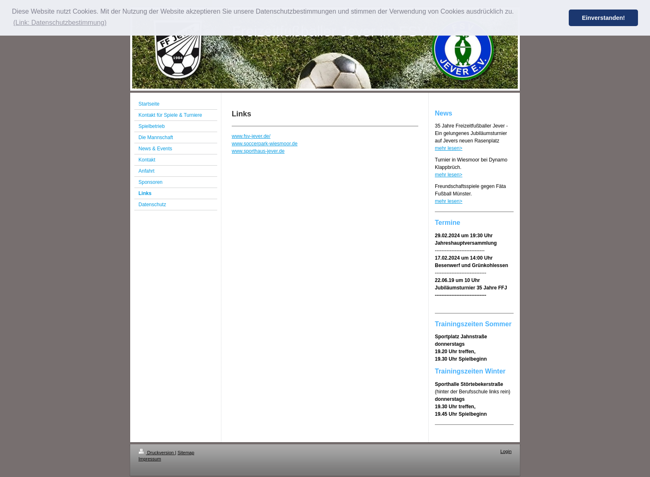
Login (506, 451)
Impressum (149, 458)
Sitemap (185, 452)
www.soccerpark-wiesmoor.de (265, 144)
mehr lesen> (448, 148)
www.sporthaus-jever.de (258, 151)
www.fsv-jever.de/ (251, 136)
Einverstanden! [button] (603, 17)
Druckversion (156, 452)
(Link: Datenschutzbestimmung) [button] (60, 22)
